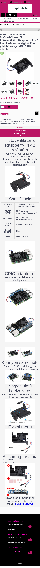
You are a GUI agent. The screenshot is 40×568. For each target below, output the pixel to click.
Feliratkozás (4, 114)
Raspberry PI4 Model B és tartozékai (16, 25)
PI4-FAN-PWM (24, 504)
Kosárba (14, 107)
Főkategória (3, 25)
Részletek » (11, 556)
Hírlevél (28, 2)
